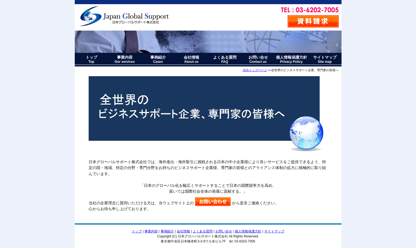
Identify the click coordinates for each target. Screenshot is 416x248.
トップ (91, 59)
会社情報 (191, 59)
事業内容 (124, 59)
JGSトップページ (255, 70)
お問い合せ (258, 59)
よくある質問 (224, 59)
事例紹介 (158, 59)
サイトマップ (325, 59)
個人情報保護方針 (291, 59)
